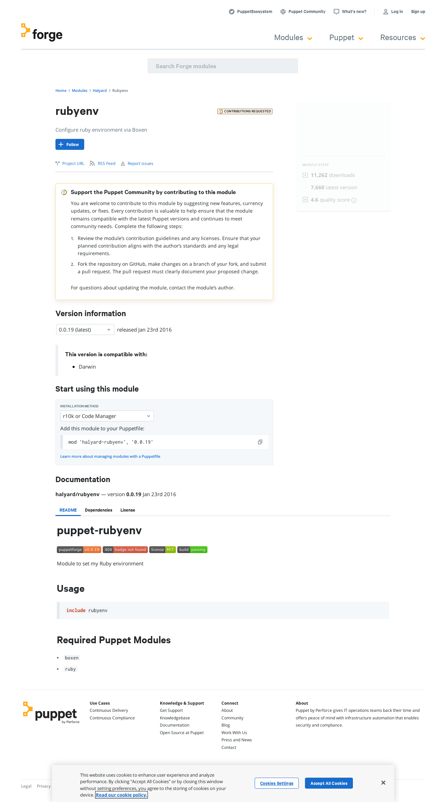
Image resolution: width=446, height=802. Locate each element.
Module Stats (316, 165)
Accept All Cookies (329, 783)
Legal (26, 786)
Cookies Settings (276, 783)
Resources (402, 37)
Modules (293, 37)
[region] (223, 783)
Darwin (87, 366)
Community (232, 718)
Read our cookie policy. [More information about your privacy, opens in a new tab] (121, 795)
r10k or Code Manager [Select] (107, 415)
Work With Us (234, 732)
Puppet (346, 37)
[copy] (260, 442)
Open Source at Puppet (182, 732)
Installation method (79, 406)
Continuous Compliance (112, 718)
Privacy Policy (50, 786)
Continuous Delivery (109, 710)
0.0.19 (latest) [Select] (85, 329)
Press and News (236, 740)
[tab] (68, 510)
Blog (225, 725)
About (227, 710)
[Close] (383, 782)
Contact (228, 747)
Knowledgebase (175, 718)
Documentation (174, 725)
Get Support (171, 710)
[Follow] (69, 144)
